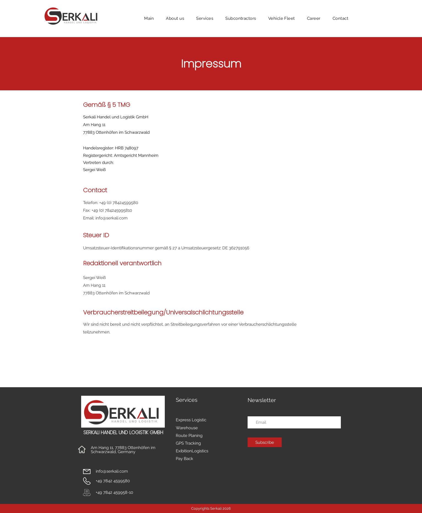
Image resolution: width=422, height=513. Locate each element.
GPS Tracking (188, 443)
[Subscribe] (265, 442)
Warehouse (187, 427)
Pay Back (184, 458)
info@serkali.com (111, 218)
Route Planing (189, 435)
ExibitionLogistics (192, 450)
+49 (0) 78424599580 (118, 202)
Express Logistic (191, 419)
